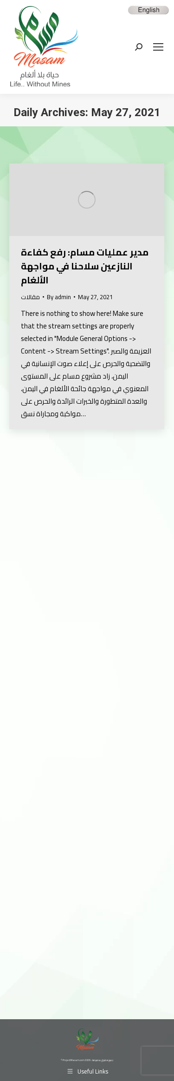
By (59, 297)
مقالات (30, 296)
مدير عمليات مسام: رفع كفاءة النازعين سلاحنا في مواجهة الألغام (84, 265)
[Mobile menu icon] (158, 46)
